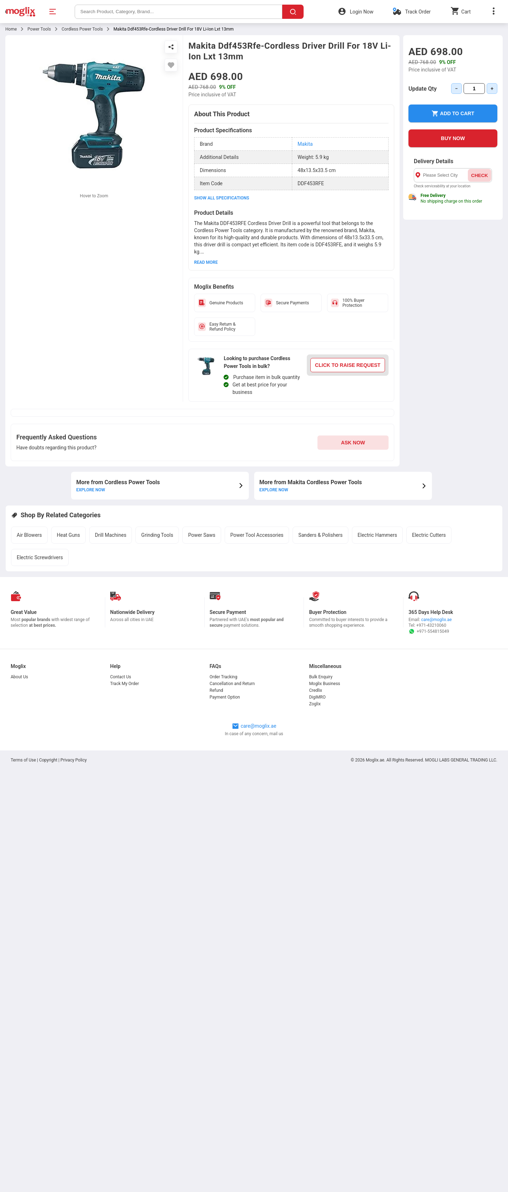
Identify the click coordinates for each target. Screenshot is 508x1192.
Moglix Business (324, 683)
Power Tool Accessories (257, 535)
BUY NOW (453, 138)
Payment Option (225, 697)
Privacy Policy (73, 760)
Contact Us (120, 676)
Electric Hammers (377, 535)
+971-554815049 (428, 631)
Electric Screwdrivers (40, 557)
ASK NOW (353, 442)
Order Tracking (223, 676)
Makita (305, 144)
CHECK (479, 175)
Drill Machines (110, 535)
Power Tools (39, 29)
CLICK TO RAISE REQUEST (347, 365)
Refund (216, 690)
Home (11, 29)
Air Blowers (29, 535)
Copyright (48, 760)
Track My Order (124, 683)
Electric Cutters (429, 535)
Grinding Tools (157, 535)
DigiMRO (317, 697)
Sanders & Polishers (320, 535)
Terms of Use (24, 760)
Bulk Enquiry (320, 676)
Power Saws (201, 535)
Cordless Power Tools (82, 29)
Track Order (418, 12)
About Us (19, 676)
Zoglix (314, 703)
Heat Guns (68, 535)
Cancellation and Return (232, 683)
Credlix (315, 690)
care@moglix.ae (436, 619)
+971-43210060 (431, 625)
